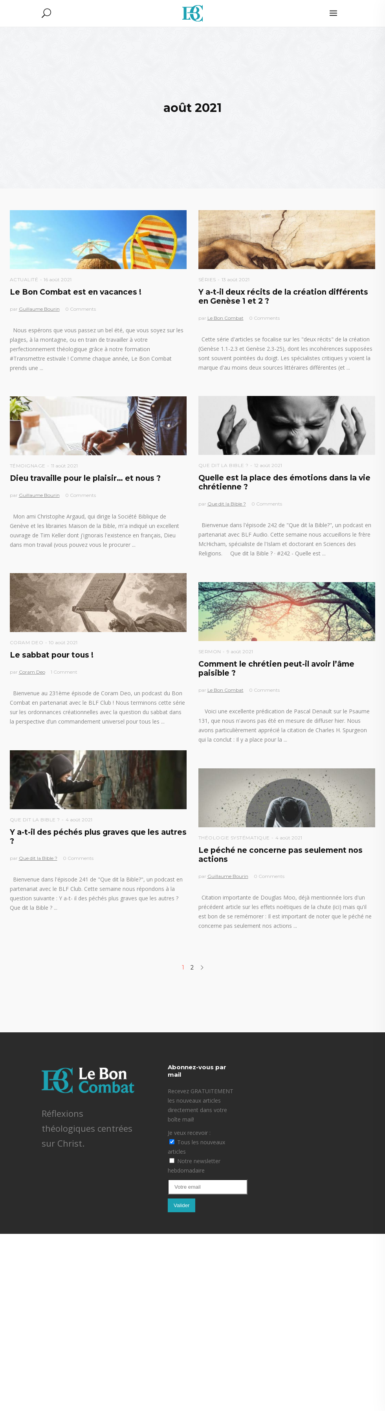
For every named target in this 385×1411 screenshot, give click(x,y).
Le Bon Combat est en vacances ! (75, 292)
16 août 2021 (58, 279)
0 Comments (80, 309)
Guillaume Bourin (39, 309)
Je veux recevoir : (189, 1132)
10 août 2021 (63, 642)
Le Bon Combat (225, 318)
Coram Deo (27, 642)
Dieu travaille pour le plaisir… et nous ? (85, 478)
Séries (207, 279)
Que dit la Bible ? (223, 465)
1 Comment (64, 672)
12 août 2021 (268, 465)
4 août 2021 (79, 820)
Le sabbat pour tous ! (52, 655)
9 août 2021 (240, 651)
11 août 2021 (64, 466)
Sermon (209, 651)
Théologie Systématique (234, 838)
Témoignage (28, 466)
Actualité (24, 279)
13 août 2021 (235, 279)
